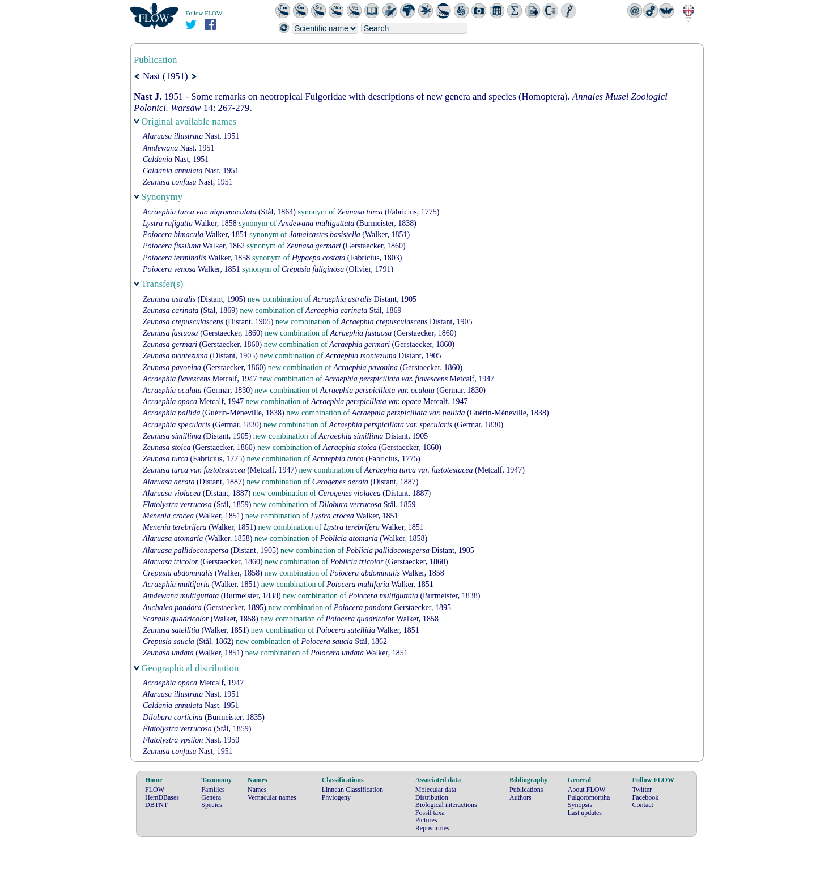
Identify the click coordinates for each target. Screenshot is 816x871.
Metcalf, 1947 (200, 379)
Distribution (431, 797)
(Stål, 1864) (219, 212)
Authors (520, 797)
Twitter (642, 789)
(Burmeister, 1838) (347, 223)
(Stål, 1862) (188, 641)
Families (212, 789)
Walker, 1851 (195, 234)
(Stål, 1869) (190, 310)
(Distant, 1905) (194, 299)
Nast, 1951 (191, 136)
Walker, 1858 (190, 223)
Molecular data (435, 789)
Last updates (585, 813)
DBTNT (156, 805)
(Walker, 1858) (198, 538)
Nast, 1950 (191, 740)
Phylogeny (336, 797)
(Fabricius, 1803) (347, 258)
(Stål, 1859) (197, 504)
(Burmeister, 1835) (204, 717)
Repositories (432, 828)
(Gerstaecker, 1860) (346, 246)
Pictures (426, 820)
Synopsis (580, 805)
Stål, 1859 (366, 504)
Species (211, 805)
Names (257, 789)
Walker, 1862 (194, 246)
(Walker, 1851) (349, 234)
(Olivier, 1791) (337, 269)
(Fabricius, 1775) (389, 212)
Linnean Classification (352, 789)
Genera (211, 797)
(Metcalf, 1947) (220, 470)
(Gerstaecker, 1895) (204, 607)
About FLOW (587, 789)
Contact (642, 805)
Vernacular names (272, 797)
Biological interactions (446, 805)
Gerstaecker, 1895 (392, 607)
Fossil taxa (430, 813)
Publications (526, 789)
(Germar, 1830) (198, 390)
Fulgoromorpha (589, 797)
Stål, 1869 (353, 310)
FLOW (154, 789)
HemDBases (162, 797)
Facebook (645, 797)
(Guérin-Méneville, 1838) (213, 413)
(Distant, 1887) (194, 482)
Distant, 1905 (364, 299)
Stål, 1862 (344, 641)
